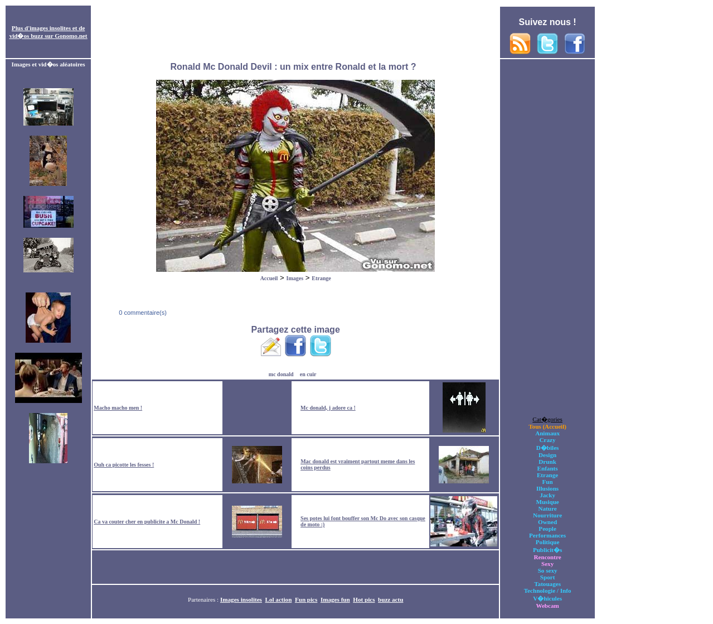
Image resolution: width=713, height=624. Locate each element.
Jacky (547, 495)
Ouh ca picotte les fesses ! (124, 465)
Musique (547, 501)
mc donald (281, 374)
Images (295, 278)
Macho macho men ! (118, 408)
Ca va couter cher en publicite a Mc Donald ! (147, 522)
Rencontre (547, 557)
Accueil (269, 278)
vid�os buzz (26, 35)
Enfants (547, 468)
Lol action (278, 599)
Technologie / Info (547, 590)
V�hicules (547, 598)
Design (547, 455)
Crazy (548, 439)
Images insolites (241, 599)
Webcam (547, 605)
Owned (547, 522)
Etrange (321, 278)
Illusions (547, 488)
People (547, 528)
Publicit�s (547, 549)
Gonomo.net (71, 35)
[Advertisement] (295, 32)
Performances (547, 535)
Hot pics (364, 599)
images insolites (50, 28)
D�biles (547, 447)
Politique (548, 542)
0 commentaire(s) (142, 312)
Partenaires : (204, 599)
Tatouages (547, 583)
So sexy (547, 570)
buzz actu (390, 599)
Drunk (547, 461)
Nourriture (547, 515)
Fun (547, 481)
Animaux (547, 433)
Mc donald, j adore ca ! (328, 408)
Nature (548, 508)
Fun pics (306, 599)
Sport (547, 577)
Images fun (335, 599)
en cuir (308, 374)
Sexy (547, 563)
